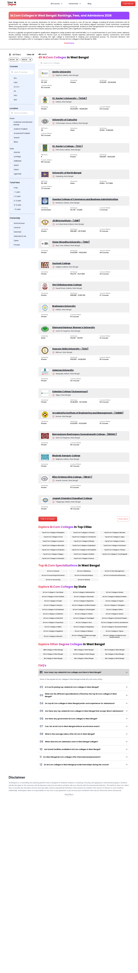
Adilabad (17, 161)
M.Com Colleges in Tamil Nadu (53, 592)
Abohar (17, 152)
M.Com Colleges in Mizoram (53, 636)
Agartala (17, 174)
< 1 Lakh (17, 192)
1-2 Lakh (17, 196)
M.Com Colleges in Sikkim (53, 627)
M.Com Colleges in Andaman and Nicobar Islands (115, 636)
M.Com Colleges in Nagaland (53, 631)
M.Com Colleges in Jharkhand (53, 614)
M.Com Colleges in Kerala (114, 592)
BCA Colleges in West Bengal (53, 654)
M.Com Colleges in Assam (114, 614)
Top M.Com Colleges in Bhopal (84, 541)
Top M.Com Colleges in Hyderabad (83, 545)
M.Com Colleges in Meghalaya (84, 627)
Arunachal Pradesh (22, 133)
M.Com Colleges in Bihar (115, 609)
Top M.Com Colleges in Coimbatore (84, 537)
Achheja (17, 156)
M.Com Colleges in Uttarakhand (53, 609)
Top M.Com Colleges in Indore (115, 541)
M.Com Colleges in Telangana (115, 605)
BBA (15, 99)
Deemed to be (20, 236)
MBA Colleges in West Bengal (53, 650)
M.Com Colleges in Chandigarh (84, 618)
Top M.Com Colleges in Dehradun (53, 558)
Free (16, 188)
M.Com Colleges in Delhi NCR (53, 618)
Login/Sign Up (128, 4)
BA (15, 91)
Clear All (30, 54)
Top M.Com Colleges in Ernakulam (53, 550)
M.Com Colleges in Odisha (84, 614)
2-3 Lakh (17, 200)
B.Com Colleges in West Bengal (83, 654)
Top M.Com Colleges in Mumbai (114, 532)
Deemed (17, 232)
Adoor (16, 169)
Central (17, 227)
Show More (123, 519)
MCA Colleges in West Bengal (114, 650)
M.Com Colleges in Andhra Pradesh (84, 605)
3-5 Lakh (17, 205)
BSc (15, 78)
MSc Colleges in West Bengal (83, 658)
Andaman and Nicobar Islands (23, 123)
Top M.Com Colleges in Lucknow (53, 541)
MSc (15, 95)
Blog (89, 4)
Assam (17, 137)
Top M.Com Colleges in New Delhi (53, 545)
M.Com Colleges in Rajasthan (84, 601)
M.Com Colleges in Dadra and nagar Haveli (84, 636)
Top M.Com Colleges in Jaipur (115, 537)
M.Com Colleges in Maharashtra (84, 592)
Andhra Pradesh (20, 129)
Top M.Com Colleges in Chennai (84, 532)
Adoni (16, 165)
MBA (16, 82)
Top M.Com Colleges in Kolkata (84, 554)
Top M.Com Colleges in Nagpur (53, 554)
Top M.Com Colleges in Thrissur (114, 550)
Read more (69, 43)
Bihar (16, 142)
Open (16, 240)
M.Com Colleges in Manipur (84, 631)
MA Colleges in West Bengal (114, 654)
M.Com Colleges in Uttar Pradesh (53, 596)
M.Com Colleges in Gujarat (115, 601)
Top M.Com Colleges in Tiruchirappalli (114, 554)
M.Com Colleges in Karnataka (84, 596)
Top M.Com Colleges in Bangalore (53, 532)
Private (17, 245)
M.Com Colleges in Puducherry (53, 622)
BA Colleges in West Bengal (53, 658)
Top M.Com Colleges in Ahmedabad (84, 550)
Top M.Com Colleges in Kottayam (114, 545)
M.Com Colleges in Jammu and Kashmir (114, 622)
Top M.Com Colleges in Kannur (84, 558)
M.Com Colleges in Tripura (114, 631)
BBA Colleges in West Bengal (83, 650)
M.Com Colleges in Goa (84, 622)
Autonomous (19, 223)
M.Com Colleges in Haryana (53, 605)
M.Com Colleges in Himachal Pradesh (114, 618)
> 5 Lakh (17, 209)
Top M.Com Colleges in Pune (53, 537)
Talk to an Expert (48, 519)
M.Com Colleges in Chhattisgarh (84, 609)
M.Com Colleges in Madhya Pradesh (115, 596)
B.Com (16, 87)
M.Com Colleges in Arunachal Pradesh (114, 627)
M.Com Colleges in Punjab (53, 601)
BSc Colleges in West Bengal (114, 658)
